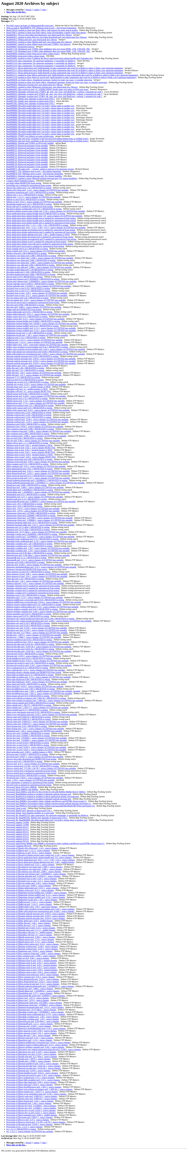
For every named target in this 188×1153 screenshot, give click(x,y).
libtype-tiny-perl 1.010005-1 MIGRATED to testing (28, 736)
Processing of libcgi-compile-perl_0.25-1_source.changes (30, 864)
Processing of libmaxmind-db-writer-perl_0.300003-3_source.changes (35, 996)
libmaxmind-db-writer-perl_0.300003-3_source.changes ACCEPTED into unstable (41, 501)
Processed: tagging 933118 (17, 841)
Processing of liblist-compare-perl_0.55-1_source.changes (30, 977)
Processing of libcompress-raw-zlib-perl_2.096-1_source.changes (33, 871)
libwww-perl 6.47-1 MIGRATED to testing (24, 761)
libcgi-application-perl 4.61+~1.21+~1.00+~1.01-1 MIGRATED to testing (37, 225)
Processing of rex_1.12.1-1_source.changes (24, 1127)
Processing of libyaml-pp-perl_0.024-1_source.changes (29, 1124)
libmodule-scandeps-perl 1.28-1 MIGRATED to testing (29, 544)
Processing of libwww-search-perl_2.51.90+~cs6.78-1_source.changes (36, 1122)
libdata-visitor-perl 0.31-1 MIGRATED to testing (27, 316)
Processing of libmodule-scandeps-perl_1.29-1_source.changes (32, 1019)
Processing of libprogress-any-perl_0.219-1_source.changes (31, 1054)
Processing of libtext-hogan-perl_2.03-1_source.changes (30, 1101)
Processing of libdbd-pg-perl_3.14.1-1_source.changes (29, 902)
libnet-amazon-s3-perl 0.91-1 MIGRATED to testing (28, 572)
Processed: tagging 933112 (17, 829)
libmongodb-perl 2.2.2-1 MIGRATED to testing (26, 558)
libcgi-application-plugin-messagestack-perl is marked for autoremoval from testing (41, 239)
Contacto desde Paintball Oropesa (20, 181)
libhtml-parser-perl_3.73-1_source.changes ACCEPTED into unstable (35, 401)
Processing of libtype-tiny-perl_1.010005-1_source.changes (31, 1108)
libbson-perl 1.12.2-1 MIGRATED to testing (25, 195)
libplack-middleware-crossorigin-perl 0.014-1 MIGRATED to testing (35, 600)
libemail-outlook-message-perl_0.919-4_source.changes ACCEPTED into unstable (41, 363)
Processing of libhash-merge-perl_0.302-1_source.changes (31, 937)
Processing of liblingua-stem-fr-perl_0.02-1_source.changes (31, 963)
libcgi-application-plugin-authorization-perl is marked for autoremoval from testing (41, 232)
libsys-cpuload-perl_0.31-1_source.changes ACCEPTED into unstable (36, 670)
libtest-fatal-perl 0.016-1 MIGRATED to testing (26, 684)
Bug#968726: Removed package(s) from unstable (27, 164)
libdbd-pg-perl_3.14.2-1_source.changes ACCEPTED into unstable (34, 342)
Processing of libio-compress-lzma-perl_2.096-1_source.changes (33, 953)
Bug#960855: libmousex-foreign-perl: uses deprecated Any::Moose (34, 85)
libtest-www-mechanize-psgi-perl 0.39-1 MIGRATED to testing (33, 712)
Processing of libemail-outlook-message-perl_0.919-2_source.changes (36, 914)
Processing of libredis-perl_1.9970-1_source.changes (28, 1059)
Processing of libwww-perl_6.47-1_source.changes (27, 1120)
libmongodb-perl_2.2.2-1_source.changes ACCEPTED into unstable (35, 560)
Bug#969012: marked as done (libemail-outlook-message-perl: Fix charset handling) (42, 178)
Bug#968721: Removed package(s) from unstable (27, 150)
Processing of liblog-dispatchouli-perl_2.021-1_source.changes (33, 979)
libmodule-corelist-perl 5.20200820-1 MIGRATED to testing (32, 534)
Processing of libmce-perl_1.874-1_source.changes (27, 1000)
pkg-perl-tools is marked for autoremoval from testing (29, 785)
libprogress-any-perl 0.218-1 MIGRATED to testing (28, 623)
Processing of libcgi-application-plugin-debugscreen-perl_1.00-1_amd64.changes (40, 862)
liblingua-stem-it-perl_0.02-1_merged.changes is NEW (29, 450)
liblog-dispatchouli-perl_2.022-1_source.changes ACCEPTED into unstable (38, 473)
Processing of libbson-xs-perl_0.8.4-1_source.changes (29, 853)
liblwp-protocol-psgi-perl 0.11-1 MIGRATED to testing (29, 476)
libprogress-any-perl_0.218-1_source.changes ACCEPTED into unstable (36, 628)
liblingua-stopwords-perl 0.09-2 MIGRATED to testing (29, 459)
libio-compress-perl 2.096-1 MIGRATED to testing (28, 434)
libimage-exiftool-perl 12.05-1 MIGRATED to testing (29, 417)
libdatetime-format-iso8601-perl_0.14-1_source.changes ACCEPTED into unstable (41, 330)
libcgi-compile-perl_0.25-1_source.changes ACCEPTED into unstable (36, 251)
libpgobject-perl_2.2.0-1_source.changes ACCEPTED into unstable (34, 597)
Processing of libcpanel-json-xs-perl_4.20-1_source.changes (31, 878)
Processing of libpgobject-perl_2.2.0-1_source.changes (29, 1040)
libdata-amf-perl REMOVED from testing (24, 309)
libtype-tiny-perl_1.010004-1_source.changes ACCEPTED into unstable (36, 738)
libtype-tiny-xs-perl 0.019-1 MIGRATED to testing (28, 743)
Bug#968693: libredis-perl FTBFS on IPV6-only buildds (30, 143)
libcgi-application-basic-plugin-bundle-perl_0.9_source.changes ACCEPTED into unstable (44, 216)
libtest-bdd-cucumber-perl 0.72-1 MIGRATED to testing (30, 675)
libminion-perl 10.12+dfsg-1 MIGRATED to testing (28, 527)
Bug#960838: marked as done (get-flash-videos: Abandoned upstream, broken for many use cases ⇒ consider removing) (56, 82)
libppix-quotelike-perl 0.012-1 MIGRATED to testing (29, 614)
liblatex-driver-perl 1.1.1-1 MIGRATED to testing (27, 443)
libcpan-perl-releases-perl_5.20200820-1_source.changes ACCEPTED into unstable (41, 281)
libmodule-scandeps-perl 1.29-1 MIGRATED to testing (29, 546)
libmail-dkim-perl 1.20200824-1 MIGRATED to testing (29, 490)
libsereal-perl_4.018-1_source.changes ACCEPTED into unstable (33, 656)
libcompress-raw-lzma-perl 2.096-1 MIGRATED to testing (31, 260)
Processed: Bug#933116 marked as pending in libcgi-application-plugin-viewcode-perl (42, 796)
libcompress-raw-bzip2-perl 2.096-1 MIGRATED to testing (31, 256)
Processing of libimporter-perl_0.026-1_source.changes (29, 951)
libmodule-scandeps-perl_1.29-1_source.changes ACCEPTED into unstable (38, 551)
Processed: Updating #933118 (19, 846)
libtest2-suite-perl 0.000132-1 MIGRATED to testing (28, 717)
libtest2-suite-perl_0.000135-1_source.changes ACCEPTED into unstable (37, 724)
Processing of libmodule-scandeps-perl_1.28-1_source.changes (32, 1017)
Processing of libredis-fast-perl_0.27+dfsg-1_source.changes (31, 1056)
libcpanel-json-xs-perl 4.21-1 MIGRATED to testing (28, 291)
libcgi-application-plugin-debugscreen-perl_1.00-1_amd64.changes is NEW (38, 234)
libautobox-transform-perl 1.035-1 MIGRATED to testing (30, 192)
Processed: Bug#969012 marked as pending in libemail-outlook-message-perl (39, 799)
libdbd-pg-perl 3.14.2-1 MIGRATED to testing (26, 338)
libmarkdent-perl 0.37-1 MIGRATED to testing (26, 494)
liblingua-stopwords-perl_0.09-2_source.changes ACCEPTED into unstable (38, 462)
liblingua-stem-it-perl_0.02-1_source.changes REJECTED (31, 452)
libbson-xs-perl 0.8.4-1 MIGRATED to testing (25, 199)
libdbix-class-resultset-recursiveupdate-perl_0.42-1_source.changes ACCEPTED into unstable (46, 349)
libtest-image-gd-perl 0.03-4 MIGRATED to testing (28, 696)
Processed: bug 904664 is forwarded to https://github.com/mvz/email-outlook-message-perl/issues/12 (49, 803)
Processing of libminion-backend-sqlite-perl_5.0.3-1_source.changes (35, 1007)
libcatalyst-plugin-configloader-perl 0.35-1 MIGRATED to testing (34, 209)
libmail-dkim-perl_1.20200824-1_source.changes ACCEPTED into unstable (38, 492)
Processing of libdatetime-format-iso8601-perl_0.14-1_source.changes (36, 897)
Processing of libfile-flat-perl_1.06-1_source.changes (28, 923)
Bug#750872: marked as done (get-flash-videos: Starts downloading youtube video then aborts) (46, 32)
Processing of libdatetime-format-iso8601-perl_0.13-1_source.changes (36, 895)
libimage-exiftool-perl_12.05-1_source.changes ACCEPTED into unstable (37, 422)
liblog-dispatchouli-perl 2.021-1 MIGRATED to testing (29, 469)
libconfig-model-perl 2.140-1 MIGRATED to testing (28, 272)
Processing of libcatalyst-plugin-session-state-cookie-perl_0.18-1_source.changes (40, 855)
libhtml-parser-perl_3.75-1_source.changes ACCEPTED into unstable (35, 403)
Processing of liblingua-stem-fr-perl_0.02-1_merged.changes (32, 960)
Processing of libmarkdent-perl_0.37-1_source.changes (29, 993)
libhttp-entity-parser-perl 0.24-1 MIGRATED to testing (29, 408)
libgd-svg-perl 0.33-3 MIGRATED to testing (25, 380)
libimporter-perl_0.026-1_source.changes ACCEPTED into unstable (35, 426)
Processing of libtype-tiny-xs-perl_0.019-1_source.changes (31, 1110)
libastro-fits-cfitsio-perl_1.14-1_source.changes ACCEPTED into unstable (37, 190)
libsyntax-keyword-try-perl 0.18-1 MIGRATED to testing (30, 663)
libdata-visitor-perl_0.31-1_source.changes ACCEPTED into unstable (35, 319)
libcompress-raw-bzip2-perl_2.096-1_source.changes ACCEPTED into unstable (40, 258)
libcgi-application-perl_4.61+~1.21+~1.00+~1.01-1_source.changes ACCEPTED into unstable (46, 227)
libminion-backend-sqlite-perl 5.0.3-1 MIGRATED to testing (32, 522)
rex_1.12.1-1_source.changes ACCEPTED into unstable (30, 1131)
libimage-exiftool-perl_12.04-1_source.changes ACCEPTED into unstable (37, 419)
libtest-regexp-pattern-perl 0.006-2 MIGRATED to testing (30, 703)
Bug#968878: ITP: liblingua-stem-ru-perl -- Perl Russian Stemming (34, 174)
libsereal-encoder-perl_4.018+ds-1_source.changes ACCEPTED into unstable (39, 651)
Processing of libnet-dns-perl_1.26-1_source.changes (28, 1035)
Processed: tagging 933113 (17, 832)
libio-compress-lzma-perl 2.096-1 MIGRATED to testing (30, 429)
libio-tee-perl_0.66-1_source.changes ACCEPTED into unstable (33, 441)
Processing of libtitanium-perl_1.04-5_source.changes (29, 1103)
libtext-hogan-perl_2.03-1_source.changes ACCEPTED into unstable (35, 729)
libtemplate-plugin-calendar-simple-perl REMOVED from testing (34, 672)
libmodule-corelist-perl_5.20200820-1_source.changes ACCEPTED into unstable (40, 537)
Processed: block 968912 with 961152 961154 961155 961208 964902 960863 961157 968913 (46, 792)
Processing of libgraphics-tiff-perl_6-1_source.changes (29, 935)
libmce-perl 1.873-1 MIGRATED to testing (24, 504)
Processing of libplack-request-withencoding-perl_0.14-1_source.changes (37, 1045)
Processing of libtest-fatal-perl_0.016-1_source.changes (29, 1085)
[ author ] (37, 10)
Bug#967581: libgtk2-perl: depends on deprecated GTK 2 (30, 99)
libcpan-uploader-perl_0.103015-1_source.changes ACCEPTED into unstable (39, 286)
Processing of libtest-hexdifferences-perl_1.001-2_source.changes (34, 1087)
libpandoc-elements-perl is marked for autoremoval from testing (33, 586)
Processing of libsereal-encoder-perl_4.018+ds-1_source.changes (33, 1068)
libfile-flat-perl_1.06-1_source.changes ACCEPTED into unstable (34, 373)
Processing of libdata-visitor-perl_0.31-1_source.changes (30, 890)
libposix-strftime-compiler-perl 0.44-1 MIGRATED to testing (32, 609)
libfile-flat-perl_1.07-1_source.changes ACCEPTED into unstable (34, 375)
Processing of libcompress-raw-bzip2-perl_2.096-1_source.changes (34, 867)
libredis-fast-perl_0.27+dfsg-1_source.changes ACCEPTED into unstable (37, 633)
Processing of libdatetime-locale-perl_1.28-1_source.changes (32, 900)
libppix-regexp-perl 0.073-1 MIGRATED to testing (28, 616)
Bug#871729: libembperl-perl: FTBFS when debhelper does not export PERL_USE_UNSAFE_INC (48, 49)
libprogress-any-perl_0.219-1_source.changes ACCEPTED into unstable (36, 630)
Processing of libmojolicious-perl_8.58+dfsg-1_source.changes (33, 1021)
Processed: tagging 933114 (17, 834)
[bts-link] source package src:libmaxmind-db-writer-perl (30, 25)
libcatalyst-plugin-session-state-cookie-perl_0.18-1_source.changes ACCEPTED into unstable (46, 211)
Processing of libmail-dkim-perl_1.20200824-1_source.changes (33, 991)
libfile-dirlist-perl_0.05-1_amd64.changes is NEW (27, 366)
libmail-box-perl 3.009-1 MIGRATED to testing (26, 485)
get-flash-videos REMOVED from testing (24, 183)
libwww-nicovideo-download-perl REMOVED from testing (31, 759)
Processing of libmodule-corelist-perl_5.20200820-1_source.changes (35, 1012)
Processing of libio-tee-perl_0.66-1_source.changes (28, 958)
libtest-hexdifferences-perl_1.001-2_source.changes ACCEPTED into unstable (39, 693)
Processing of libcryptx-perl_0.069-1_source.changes (28, 886)
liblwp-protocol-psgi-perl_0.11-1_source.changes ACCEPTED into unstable (38, 478)
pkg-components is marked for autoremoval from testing (30, 782)
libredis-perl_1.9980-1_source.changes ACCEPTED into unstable (34, 637)
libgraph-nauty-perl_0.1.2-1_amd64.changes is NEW (28, 387)
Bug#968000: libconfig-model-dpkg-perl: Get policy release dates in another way (40, 106)
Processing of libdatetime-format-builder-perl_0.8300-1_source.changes (36, 893)
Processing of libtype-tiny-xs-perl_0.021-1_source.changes (31, 1113)
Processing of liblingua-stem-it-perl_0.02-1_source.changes (31, 967)
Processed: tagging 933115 (17, 836)
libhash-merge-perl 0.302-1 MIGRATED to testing (27, 394)
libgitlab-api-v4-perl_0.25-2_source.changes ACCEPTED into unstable (36, 384)
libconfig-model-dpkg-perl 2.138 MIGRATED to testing (30, 270)
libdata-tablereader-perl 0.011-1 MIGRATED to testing (29, 312)
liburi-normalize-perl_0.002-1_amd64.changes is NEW (29, 752)
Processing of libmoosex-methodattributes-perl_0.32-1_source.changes (36, 1028)
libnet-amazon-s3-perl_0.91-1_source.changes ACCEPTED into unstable (37, 576)
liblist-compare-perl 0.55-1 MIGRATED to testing (27, 464)
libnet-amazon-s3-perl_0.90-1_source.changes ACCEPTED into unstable (37, 574)
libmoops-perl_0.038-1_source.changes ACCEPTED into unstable (34, 565)
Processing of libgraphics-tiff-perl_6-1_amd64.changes (29, 932)
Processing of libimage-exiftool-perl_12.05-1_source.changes (32, 949)
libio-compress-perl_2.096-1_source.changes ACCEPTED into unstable (36, 436)
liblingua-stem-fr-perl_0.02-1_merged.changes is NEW (29, 445)
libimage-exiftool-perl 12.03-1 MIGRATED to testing (29, 412)
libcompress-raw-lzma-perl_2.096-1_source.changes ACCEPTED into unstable (39, 263)
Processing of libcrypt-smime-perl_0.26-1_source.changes (30, 883)
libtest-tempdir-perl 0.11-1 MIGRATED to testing (27, 710)
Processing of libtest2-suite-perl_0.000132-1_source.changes (32, 1096)
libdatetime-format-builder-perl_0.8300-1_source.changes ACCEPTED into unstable (42, 323)
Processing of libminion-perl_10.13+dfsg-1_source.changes (31, 1010)
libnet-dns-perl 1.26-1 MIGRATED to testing (25, 579)
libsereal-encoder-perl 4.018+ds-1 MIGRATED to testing (30, 649)
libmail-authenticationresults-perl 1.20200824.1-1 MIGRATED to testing (37, 480)
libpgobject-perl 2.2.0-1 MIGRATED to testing (26, 595)
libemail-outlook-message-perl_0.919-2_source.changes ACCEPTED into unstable (41, 359)
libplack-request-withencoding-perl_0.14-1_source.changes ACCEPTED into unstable (42, 607)
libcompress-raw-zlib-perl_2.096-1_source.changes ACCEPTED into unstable (39, 267)
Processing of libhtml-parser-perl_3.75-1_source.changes (30, 942)
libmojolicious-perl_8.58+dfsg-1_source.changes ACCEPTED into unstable (38, 555)
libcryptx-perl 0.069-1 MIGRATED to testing (25, 305)
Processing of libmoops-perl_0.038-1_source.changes (29, 1026)
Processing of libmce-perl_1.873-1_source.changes (27, 998)
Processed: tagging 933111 (17, 827)
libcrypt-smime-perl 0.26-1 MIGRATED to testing (27, 298)
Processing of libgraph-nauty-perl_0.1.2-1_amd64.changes (31, 930)
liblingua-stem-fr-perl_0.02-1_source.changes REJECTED (31, 448)
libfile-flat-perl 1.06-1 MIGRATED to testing (25, 368)
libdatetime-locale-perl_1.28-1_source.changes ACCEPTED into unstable (37, 335)
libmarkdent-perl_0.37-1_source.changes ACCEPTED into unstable (34, 497)
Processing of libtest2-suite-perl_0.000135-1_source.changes (32, 1099)
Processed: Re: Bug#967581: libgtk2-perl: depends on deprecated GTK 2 (37, 818)
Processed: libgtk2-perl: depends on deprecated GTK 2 (29, 810)
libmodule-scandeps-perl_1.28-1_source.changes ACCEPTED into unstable (38, 548)
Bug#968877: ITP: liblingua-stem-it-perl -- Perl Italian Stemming (34, 171)
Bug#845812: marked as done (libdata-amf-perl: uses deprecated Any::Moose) (39, 42)
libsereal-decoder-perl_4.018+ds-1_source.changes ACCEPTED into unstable (39, 647)
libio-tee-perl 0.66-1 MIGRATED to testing (24, 438)
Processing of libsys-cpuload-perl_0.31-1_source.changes (30, 1078)
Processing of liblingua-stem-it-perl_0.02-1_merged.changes (31, 965)
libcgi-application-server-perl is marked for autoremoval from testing (35, 246)
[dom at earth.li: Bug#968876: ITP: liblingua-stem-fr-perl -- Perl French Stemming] (41, 28)
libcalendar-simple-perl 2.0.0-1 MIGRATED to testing (29, 204)
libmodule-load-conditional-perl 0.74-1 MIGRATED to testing (32, 539)
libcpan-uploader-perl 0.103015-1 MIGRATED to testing (30, 284)
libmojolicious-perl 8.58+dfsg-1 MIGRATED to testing (29, 553)
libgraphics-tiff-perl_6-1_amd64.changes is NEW (27, 389)
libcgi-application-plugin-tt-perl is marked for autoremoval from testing (36, 242)
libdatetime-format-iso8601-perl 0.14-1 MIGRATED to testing (32, 326)
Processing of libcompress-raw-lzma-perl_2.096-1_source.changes (34, 869)
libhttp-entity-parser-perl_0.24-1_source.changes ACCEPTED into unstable (38, 410)
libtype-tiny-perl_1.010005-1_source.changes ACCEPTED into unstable (36, 740)
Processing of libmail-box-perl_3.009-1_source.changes (30, 989)
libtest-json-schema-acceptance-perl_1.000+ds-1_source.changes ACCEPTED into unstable (45, 700)
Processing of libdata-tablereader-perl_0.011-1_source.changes (32, 888)
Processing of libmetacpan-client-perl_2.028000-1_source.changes (34, 1005)
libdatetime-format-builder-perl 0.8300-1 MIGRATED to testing (33, 321)
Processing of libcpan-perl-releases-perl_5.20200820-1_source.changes (36, 874)
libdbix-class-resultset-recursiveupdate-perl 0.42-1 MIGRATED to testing (37, 347)
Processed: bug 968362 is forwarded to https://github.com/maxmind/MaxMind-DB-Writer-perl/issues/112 (50, 806)
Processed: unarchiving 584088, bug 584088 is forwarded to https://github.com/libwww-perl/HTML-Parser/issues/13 (55, 843)
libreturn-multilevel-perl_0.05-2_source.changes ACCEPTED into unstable (38, 642)
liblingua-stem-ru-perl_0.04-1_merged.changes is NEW (29, 455)
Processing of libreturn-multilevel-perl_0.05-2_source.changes (32, 1063)
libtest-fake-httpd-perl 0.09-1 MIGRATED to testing (28, 679)
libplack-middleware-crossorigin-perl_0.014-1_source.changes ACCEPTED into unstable (44, 602)
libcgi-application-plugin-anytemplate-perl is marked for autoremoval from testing (41, 230)
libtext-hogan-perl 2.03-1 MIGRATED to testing (26, 726)
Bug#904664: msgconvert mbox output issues (25, 56)
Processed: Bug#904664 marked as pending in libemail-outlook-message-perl (39, 794)
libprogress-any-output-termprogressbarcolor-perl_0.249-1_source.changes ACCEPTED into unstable (49, 621)
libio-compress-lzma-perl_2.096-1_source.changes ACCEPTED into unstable (39, 431)
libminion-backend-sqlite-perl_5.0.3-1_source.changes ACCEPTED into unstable (40, 525)
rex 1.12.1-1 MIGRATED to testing (21, 1129)
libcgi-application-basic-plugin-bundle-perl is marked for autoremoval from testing (41, 218)
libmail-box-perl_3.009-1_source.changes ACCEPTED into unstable (35, 487)
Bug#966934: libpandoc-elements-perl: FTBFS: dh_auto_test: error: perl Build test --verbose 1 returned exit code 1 (54, 92)
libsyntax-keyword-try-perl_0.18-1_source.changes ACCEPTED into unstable (39, 665)
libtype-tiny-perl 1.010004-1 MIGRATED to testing (28, 733)
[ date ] (44, 10)
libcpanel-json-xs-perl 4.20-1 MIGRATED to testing (28, 288)
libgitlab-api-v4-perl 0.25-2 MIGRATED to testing (27, 382)
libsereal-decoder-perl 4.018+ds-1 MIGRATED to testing (30, 644)
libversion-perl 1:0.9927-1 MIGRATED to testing (27, 754)
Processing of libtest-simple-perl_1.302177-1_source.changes (32, 1092)
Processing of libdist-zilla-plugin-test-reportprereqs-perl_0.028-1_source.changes (40, 911)
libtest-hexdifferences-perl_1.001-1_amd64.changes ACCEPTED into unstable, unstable (43, 691)
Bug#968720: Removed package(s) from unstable (27, 146)
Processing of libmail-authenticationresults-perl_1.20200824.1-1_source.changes (40, 986)
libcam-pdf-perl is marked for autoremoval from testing (29, 206)
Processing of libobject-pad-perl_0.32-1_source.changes (30, 1038)
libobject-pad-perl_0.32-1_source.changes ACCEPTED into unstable (35, 583)
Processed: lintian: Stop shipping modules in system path (30, 813)
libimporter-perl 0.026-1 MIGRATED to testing (26, 424)
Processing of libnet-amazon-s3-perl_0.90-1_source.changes (31, 1031)
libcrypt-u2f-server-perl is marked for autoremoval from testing (33, 302)
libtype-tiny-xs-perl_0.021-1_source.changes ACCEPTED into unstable (36, 750)
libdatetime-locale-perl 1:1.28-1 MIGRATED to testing (29, 333)
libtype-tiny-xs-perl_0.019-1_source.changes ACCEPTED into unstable (36, 747)
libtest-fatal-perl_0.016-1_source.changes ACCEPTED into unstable (35, 686)
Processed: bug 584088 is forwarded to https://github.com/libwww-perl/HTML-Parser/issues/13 (46, 801)
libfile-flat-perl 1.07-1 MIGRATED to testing (25, 370)
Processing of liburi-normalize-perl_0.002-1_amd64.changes (32, 1115)
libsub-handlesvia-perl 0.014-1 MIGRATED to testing (29, 658)
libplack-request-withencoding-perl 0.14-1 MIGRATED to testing (34, 604)
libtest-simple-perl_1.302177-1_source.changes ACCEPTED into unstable (37, 707)
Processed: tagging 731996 (17, 822)
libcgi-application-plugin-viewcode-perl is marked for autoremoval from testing (40, 244)
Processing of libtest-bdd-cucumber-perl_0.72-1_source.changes (33, 1080)
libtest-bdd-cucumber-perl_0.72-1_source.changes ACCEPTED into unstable (38, 677)
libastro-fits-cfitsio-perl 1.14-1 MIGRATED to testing (29, 188)
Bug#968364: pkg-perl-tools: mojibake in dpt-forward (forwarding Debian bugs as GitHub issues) (47, 138)
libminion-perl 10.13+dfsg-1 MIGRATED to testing (28, 530)
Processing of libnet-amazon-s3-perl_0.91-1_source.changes (31, 1033)
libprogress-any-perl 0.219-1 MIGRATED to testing (28, 625)
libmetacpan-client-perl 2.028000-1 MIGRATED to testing (31, 515)
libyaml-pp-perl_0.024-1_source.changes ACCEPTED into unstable (35, 778)
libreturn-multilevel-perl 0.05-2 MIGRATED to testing (29, 640)
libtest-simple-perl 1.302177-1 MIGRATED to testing (29, 705)
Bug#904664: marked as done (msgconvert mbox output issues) (33, 54)
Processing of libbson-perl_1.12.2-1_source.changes (28, 850)
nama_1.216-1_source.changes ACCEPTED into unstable (30, 780)
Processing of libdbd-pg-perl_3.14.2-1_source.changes (29, 904)
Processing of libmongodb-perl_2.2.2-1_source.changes (29, 1024)
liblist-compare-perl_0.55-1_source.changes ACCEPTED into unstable (36, 466)
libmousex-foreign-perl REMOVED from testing (27, 569)
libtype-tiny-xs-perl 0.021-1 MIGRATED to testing (28, 745)
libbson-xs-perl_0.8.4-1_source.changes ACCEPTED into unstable (34, 202)
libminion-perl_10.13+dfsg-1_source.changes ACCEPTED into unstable (36, 532)
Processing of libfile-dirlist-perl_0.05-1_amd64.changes (30, 921)
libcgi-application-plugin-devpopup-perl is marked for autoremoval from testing (40, 237)
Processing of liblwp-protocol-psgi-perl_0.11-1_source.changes (33, 984)
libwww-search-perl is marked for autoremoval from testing (31, 771)
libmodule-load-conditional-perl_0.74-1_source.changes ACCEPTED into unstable (41, 541)
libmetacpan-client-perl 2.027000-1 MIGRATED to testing (31, 513)
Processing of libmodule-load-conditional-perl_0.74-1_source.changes (36, 1014)
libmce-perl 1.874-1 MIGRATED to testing (24, 506)
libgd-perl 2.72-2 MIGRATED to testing (23, 377)
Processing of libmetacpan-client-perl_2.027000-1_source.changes (34, 1003)
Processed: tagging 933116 (17, 839)
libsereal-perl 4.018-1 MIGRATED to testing (25, 654)
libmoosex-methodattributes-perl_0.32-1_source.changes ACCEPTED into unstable (41, 567)
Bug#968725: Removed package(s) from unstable (27, 160)
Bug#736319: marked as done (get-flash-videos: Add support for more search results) (42, 30)
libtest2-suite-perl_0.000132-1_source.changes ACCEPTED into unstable (37, 721)
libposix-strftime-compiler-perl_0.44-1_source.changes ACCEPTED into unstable (40, 611)
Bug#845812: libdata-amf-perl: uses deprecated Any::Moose (31, 40)
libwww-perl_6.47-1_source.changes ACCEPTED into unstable (33, 764)
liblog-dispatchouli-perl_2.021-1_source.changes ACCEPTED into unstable (38, 471)
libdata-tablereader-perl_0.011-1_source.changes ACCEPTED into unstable (38, 314)
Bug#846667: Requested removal (20, 47)
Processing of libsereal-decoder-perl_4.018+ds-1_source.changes (33, 1066)
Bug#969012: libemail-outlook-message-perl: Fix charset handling (34, 176)
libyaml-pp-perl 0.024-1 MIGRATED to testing (26, 775)
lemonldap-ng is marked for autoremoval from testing (29, 185)
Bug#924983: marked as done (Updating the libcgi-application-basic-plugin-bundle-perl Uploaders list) (49, 58)
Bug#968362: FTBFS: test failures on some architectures (30, 136)
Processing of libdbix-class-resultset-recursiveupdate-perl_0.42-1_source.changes (40, 909)
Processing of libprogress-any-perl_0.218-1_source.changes (31, 1052)
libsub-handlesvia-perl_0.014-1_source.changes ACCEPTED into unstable (37, 661)
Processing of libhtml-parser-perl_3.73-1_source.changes (30, 939)
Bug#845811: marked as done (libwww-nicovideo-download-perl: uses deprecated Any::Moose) (46, 37)
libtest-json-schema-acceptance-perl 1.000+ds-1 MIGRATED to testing (36, 698)
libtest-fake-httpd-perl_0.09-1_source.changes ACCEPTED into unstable (37, 682)
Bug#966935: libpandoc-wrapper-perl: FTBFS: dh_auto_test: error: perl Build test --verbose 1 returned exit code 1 (54, 94)
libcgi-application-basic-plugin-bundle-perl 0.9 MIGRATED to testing (36, 213)
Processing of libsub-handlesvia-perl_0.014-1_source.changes (32, 1073)
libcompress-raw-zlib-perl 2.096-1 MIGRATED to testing (30, 265)
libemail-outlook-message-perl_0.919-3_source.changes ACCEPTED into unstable (41, 361)
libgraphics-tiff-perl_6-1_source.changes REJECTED (29, 391)
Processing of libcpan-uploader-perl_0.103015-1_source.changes (33, 876)
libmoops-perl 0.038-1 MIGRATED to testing (25, 562)
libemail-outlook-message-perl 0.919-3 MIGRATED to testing (32, 356)
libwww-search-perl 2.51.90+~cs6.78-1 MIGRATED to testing (32, 766)
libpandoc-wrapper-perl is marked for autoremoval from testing (33, 590)
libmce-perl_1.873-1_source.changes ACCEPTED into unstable (33, 508)
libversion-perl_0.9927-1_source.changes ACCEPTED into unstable (35, 757)
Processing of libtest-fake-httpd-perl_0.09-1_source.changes (31, 1082)
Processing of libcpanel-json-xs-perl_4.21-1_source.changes (31, 881)
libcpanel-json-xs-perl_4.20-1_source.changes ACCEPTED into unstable (37, 293)
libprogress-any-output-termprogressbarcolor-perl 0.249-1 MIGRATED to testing (40, 618)
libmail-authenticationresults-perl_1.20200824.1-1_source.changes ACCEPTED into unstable (45, 483)
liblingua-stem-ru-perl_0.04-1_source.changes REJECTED (31, 457)
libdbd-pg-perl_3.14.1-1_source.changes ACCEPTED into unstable (34, 340)
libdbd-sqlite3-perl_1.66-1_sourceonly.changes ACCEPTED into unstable (37, 345)
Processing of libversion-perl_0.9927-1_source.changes (29, 1117)
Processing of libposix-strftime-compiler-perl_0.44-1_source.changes (35, 1047)
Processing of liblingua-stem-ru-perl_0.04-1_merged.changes (32, 970)
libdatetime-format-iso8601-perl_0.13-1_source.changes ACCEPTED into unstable (41, 328)
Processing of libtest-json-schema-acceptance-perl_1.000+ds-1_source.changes (39, 1089)
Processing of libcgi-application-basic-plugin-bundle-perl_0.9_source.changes (39, 857)
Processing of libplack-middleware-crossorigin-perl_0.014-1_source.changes (38, 1042)
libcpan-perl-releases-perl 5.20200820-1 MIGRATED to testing (33, 279)
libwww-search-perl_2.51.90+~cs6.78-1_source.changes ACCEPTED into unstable (41, 768)
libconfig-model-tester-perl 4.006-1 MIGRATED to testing (31, 274)
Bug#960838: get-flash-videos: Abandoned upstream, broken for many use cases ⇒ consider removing (49, 80)
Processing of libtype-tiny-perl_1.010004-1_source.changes (31, 1106)
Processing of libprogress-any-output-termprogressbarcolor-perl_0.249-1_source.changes (43, 1049)
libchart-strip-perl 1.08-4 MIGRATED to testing (26, 253)
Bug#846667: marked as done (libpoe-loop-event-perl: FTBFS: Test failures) (38, 44)
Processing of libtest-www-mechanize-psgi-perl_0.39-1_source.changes (36, 1094)
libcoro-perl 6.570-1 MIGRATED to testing (24, 277)
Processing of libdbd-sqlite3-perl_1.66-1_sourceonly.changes (32, 907)
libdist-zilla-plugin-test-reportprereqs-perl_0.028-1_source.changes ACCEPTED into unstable (45, 354)
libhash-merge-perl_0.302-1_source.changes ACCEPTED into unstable (36, 396)
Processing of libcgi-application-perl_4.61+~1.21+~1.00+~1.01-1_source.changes (40, 860)
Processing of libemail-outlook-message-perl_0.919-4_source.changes (36, 918)
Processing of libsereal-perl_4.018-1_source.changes (28, 1070)
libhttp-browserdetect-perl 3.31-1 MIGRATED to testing (30, 405)
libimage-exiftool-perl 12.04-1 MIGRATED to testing (29, 415)
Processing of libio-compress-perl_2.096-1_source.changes (31, 956)
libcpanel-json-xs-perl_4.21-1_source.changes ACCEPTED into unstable (37, 295)
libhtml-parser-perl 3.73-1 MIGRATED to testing (27, 398)
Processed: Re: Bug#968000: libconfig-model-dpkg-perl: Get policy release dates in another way (47, 820)
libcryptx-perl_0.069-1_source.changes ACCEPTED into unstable (34, 307)
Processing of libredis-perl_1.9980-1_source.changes (28, 1061)
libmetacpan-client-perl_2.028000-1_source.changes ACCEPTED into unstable (39, 520)
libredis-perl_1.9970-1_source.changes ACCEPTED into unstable (34, 635)
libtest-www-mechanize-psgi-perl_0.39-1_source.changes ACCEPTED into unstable (42, 714)
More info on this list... (16, 12)
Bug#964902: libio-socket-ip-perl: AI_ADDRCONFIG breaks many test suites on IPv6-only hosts (47, 89)
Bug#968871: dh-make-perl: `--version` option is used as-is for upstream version (40, 169)
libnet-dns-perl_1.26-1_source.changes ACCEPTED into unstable (34, 581)
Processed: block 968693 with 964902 (22, 789)
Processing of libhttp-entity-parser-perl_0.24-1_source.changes (32, 944)
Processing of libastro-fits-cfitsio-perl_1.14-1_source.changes (32, 848)
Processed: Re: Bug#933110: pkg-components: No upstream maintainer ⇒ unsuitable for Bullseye (47, 815)
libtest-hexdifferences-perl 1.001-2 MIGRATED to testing (30, 689)
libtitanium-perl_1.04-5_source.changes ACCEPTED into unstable (34, 731)
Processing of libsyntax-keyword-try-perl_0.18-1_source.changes (33, 1075)
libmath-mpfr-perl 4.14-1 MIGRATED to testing (26, 499)
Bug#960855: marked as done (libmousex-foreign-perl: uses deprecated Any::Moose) (42, 87)
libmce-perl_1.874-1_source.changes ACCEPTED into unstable (33, 511)
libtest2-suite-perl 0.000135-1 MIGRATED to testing (28, 719)
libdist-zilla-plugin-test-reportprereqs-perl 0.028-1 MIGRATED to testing (37, 352)
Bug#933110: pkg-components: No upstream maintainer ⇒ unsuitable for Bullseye (41, 61)
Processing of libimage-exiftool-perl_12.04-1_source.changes (32, 946)
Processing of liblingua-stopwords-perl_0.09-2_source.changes (32, 974)
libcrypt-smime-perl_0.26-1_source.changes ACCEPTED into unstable (36, 300)
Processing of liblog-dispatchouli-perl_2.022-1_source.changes (33, 982)
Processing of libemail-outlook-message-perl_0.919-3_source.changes (36, 916)
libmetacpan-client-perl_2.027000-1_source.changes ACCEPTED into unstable (39, 518)
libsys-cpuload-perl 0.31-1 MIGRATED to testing (27, 668)
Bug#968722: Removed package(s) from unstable (27, 155)
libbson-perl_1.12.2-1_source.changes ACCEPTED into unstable (33, 197)
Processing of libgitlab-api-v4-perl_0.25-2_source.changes (31, 928)
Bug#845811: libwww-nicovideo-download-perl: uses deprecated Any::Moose (39, 35)
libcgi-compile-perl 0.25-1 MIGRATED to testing (27, 249)
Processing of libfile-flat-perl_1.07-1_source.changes (28, 925)
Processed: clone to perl (16, 808)
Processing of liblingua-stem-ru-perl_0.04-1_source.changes (31, 972)
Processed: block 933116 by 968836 (21, 787)
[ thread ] (28, 10)
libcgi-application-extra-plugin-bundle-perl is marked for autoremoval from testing (41, 223)
